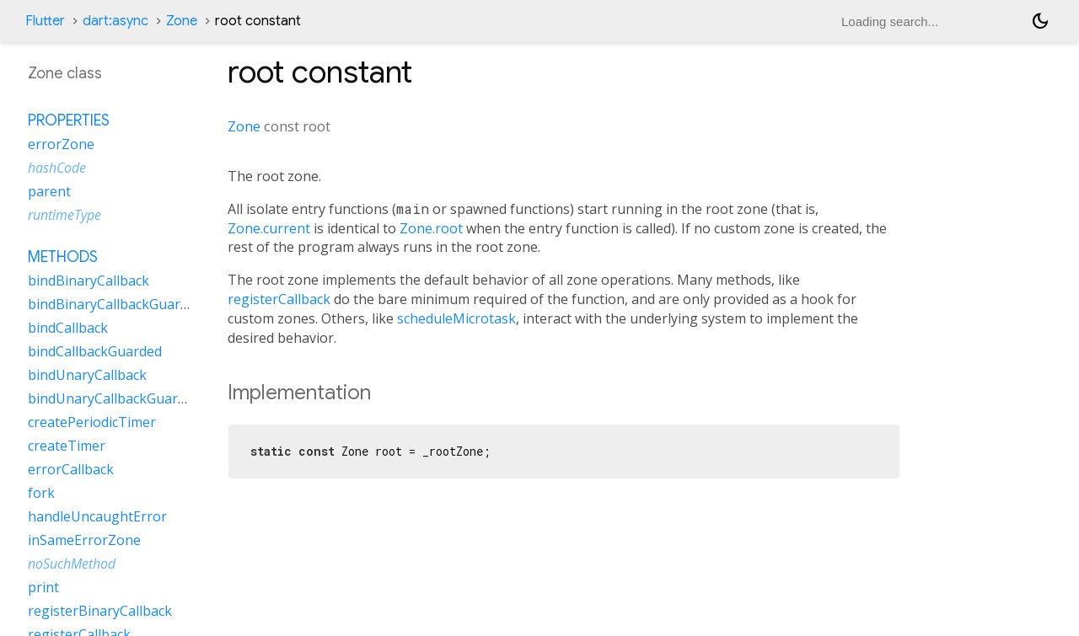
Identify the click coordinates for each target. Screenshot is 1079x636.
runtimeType (64, 215)
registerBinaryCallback (100, 610)
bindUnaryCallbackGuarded (114, 398)
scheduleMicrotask (456, 318)
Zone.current (269, 228)
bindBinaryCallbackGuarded (115, 304)
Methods (63, 257)
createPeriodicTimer (92, 422)
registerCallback (279, 299)
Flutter (45, 21)
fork (41, 493)
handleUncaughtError (97, 516)
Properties (69, 120)
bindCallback (68, 327)
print (43, 587)
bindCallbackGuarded (95, 351)
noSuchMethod (71, 563)
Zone (181, 21)
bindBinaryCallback (88, 280)
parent (49, 191)
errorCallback (71, 469)
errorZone (61, 144)
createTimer (66, 445)
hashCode (57, 167)
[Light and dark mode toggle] (1040, 21)
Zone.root (431, 228)
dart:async (115, 21)
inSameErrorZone (84, 540)
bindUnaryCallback (87, 375)
